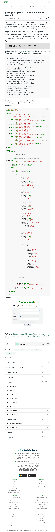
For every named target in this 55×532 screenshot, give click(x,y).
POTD (41, 481)
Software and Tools (14, 510)
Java (14, 518)
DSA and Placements (41, 499)
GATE (41, 506)
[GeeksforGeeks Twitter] (27, 469)
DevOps (14, 504)
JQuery (28, 350)
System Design (41, 522)
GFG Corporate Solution (14, 490)
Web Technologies (19, 350)
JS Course (6, 6)
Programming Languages (14, 497)
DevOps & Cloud (41, 504)
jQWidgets (27, 51)
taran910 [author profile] (22, 344)
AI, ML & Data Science (14, 502)
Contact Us (14, 487)
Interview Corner (41, 515)
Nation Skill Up (41, 487)
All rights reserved (43, 530)
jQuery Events (33, 6)
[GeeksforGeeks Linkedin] (20, 469)
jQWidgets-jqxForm (10, 353)
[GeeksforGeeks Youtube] (35, 469)
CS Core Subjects (14, 506)
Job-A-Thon (41, 483)
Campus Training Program (14, 492)
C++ (14, 520)
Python (14, 516)
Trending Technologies (41, 508)
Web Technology (14, 501)
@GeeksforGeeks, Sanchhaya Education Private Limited (22, 530)
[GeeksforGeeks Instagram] (24, 469)
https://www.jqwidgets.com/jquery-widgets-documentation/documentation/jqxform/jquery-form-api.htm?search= (27, 336)
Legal (14, 483)
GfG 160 (41, 520)
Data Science (14, 524)
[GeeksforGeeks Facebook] (31, 469)
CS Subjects (14, 526)
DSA (14, 499)
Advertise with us (14, 488)
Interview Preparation (14, 508)
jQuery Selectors (24, 6)
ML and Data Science (41, 497)
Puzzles (41, 518)
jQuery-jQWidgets (36, 350)
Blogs (41, 485)
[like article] (43, 344)
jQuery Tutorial (14, 6)
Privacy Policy (14, 485)
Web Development (41, 501)
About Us (14, 481)
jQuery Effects (42, 6)
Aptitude (41, 516)
